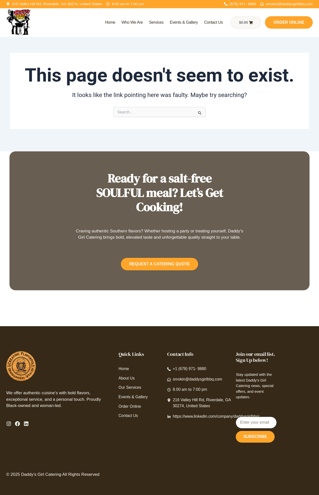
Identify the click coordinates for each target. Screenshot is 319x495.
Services (156, 22)
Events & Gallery (184, 22)
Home (110, 22)
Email (240, 414)
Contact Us (213, 22)
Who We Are (132, 22)
